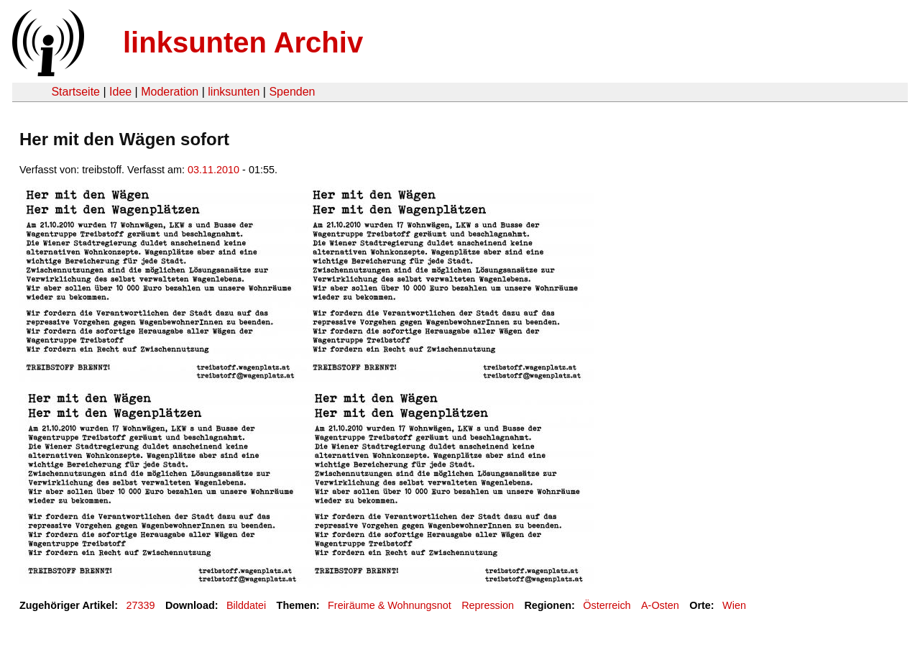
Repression (487, 605)
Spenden (292, 92)
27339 (140, 605)
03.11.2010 (213, 169)
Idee (120, 92)
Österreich (606, 605)
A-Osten (660, 605)
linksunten (233, 92)
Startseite (75, 92)
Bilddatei (246, 605)
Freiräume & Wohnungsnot (389, 605)
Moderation (169, 92)
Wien (734, 605)
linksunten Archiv (243, 42)
